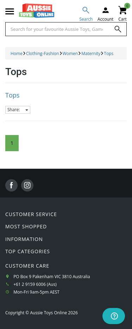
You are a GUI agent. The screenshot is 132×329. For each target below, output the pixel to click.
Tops (12, 95)
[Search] (118, 29)
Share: (17, 110)
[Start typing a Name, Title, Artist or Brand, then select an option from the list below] (57, 29)
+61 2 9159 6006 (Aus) (35, 284)
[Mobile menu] (9, 11)
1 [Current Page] (12, 143)
